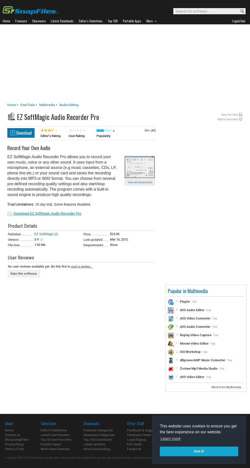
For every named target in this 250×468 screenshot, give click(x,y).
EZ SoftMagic (43, 234)
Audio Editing (68, 105)
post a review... (82, 266)
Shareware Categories (99, 435)
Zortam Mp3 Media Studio (199, 368)
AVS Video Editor (192, 377)
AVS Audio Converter (195, 327)
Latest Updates (94, 444)
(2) (56, 234)
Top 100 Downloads (98, 439)
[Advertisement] (125, 64)
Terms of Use (14, 449)
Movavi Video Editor (194, 343)
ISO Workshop (190, 352)
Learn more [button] (171, 439)
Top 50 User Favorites (56, 439)
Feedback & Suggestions (145, 430)
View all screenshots (140, 182)
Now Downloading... (98, 449)
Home (11, 105)
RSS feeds (134, 444)
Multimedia (47, 105)
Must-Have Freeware (55, 449)
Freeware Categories (98, 430)
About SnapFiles (16, 439)
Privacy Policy (14, 444)
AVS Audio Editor (192, 310)
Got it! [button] (199, 451)
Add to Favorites (228, 119)
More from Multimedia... (228, 387)
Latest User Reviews (55, 435)
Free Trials (27, 105)
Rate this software (24, 273)
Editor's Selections (54, 430)
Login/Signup (136, 439)
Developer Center (139, 435)
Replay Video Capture (196, 335)
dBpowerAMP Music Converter (202, 360)
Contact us (12, 435)
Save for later (229, 114)
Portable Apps (51, 444)
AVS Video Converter (195, 318)
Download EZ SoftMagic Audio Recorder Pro (47, 213)
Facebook (134, 449)
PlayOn (185, 301)
